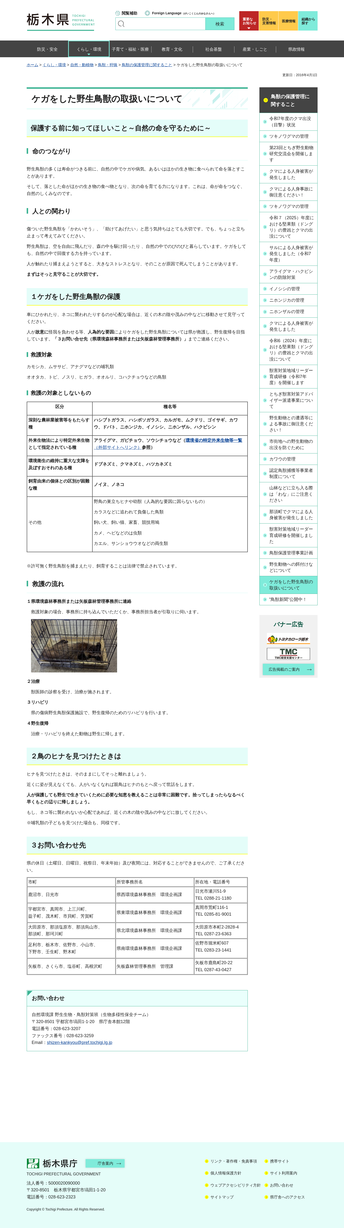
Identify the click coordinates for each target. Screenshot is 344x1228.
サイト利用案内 (283, 1173)
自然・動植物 (82, 65)
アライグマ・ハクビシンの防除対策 (291, 274)
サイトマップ (222, 1197)
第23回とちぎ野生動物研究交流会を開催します (291, 153)
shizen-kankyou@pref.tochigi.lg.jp (79, 1042)
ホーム (32, 65)
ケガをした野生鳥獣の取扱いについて (291, 584)
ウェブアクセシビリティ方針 (235, 1185)
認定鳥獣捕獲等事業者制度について (291, 473)
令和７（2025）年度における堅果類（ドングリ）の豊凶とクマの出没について (291, 227)
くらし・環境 (54, 65)
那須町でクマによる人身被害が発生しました (291, 514)
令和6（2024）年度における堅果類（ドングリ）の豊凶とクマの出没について (291, 350)
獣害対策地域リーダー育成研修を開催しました (291, 535)
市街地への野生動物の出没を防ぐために (291, 444)
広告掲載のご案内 (284, 669)
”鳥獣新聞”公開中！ (288, 599)
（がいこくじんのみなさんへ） (183, 13)
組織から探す (308, 21)
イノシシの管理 (284, 288)
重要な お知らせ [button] (249, 21)
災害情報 (269, 21)
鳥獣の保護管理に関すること (147, 65)
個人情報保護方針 (225, 1173)
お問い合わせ (281, 1185)
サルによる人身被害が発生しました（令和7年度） (291, 253)
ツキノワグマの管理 (289, 136)
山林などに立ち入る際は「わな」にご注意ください (291, 493)
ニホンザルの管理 (286, 311)
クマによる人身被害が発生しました (291, 174)
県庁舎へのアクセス (287, 1197)
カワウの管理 (282, 459)
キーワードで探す (121, 24)
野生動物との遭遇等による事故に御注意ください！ (291, 423)
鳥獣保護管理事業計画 (291, 552)
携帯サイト (279, 1161)
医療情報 (289, 21)
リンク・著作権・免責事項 (233, 1161)
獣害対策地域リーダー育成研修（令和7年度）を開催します (291, 376)
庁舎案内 (105, 1163)
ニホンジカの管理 (286, 300)
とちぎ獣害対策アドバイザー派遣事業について (291, 400)
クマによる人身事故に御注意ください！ (291, 191)
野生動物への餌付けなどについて (291, 567)
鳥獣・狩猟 (107, 65)
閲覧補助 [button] (129, 13)
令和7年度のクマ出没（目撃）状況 (290, 121)
